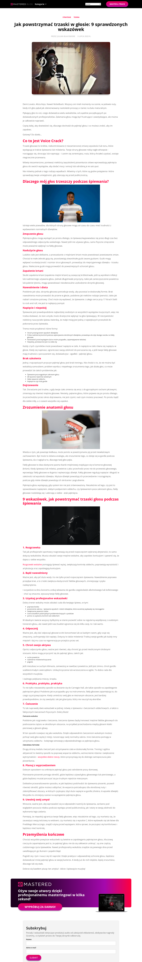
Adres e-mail (31, 948)
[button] (41, 4)
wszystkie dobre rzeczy (49, 757)
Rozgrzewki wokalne (32, 564)
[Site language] (93, 4)
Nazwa (28, 939)
